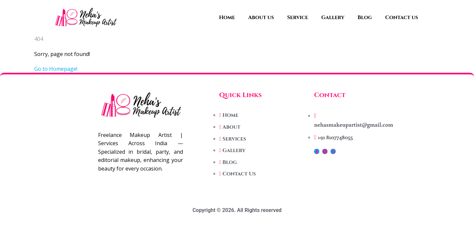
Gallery (332, 17)
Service (297, 17)
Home (227, 17)
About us (261, 17)
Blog (364, 17)
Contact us (401, 17)
